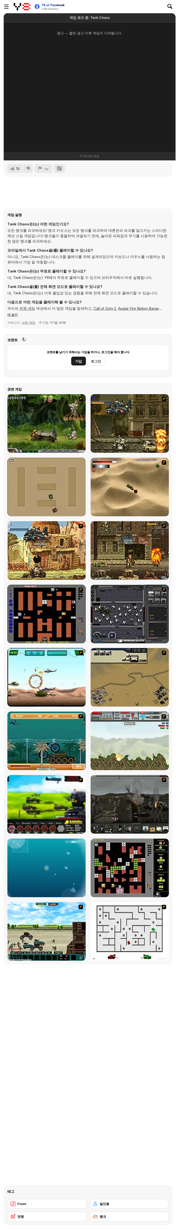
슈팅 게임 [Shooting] (28, 322)
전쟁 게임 (27, 308)
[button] (12, 314)
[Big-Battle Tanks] (130, 741)
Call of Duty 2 (105, 308)
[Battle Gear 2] (46, 804)
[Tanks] (130, 487)
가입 (78, 361)
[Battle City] (46, 614)
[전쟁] (47, 1216)
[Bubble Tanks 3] (46, 868)
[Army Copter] (46, 677)
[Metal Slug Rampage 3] (130, 550)
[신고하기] (43, 168)
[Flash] (47, 1204)
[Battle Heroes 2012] (46, 931)
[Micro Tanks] (46, 487)
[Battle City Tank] (130, 868)
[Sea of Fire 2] (130, 677)
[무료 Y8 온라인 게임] (22, 6)
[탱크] (129, 1216)
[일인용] (129, 1204)
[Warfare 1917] (130, 804)
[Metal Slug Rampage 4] (46, 423)
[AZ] (130, 931)
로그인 (96, 361)
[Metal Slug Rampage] (130, 423)
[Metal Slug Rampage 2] (46, 550)
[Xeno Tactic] (130, 614)
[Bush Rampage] (46, 741)
